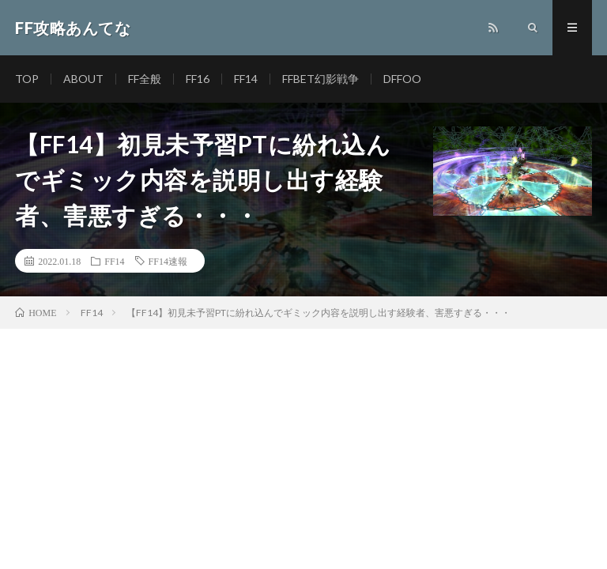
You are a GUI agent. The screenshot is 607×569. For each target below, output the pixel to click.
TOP (27, 78)
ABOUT (83, 78)
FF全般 (144, 78)
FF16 (197, 78)
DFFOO (402, 78)
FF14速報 (168, 261)
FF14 (246, 78)
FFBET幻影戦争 (320, 78)
